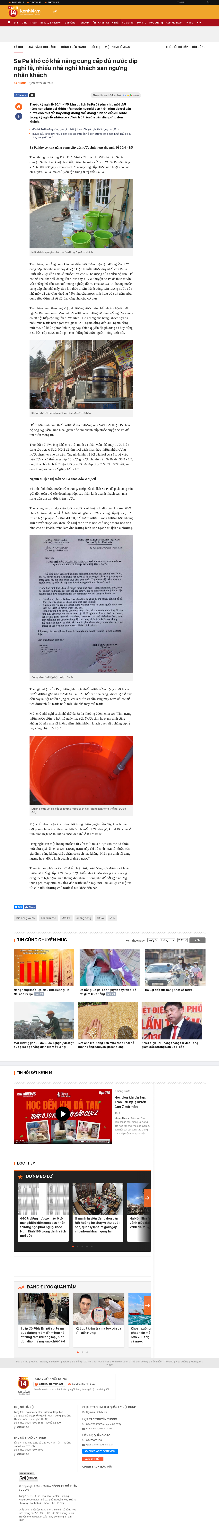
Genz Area (35, 2)
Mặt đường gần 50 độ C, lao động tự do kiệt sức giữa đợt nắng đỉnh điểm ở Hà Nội (44, 1045)
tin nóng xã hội (26, 918)
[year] (182, 940)
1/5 (113, 918)
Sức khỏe (128, 22)
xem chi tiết (93, 1459)
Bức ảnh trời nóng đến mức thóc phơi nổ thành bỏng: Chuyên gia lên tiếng (106, 1045)
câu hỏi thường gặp (51, 1384)
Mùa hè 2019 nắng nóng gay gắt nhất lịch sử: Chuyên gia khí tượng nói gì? (75, 129)
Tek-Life (168, 1361)
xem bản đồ (23, 1427)
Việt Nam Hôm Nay (117, 47)
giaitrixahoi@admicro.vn (99, 1444)
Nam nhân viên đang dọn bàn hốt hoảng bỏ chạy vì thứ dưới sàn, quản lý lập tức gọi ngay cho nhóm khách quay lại (97, 1224)
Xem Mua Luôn (174, 22)
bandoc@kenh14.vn (83, 1384)
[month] (167, 940)
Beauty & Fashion (50, 22)
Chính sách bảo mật (97, 1466)
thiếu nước (49, 918)
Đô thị (95, 47)
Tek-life (141, 22)
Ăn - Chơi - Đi (101, 22)
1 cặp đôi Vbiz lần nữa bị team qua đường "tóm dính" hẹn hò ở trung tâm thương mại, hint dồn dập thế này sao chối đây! (43, 1334)
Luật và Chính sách (42, 47)
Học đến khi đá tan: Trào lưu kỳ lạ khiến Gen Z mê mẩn (130, 1102)
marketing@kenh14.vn (99, 1428)
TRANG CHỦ (9, 22)
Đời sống (70, 22)
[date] (152, 940)
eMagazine (18, 2)
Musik (34, 22)
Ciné (24, 22)
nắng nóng (84, 918)
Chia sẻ (22, 95)
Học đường (156, 22)
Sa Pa (67, 918)
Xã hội (115, 22)
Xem (197, 940)
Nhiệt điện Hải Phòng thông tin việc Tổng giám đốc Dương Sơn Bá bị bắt (170, 1045)
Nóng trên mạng (73, 47)
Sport (66, 1361)
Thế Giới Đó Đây (176, 47)
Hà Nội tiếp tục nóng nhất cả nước (169, 990)
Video (189, 22)
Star (16, 22)
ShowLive (53, 2)
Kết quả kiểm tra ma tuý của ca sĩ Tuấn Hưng (98, 1330)
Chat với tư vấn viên (100, 1451)
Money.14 (84, 22)
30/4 (101, 918)
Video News (122, 1118)
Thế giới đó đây (139, 1361)
